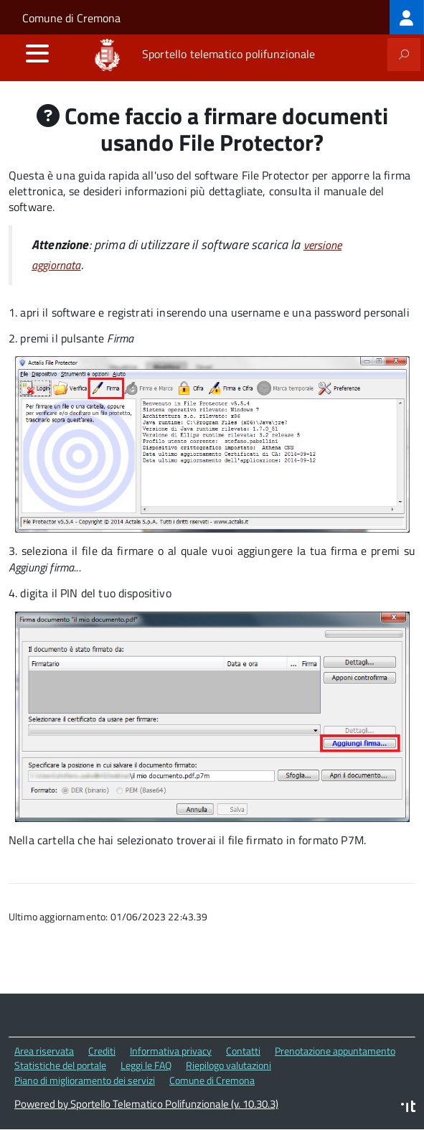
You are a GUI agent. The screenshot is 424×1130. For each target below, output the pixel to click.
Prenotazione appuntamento (335, 1050)
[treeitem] (407, 17)
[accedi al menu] (37, 53)
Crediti (102, 1050)
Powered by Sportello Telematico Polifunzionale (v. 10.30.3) (146, 1104)
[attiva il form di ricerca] (403, 54)
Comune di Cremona (71, 18)
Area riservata (44, 1050)
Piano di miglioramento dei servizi (84, 1080)
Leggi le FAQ (146, 1065)
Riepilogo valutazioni (228, 1065)
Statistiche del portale (60, 1065)
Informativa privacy (171, 1050)
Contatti (243, 1050)
